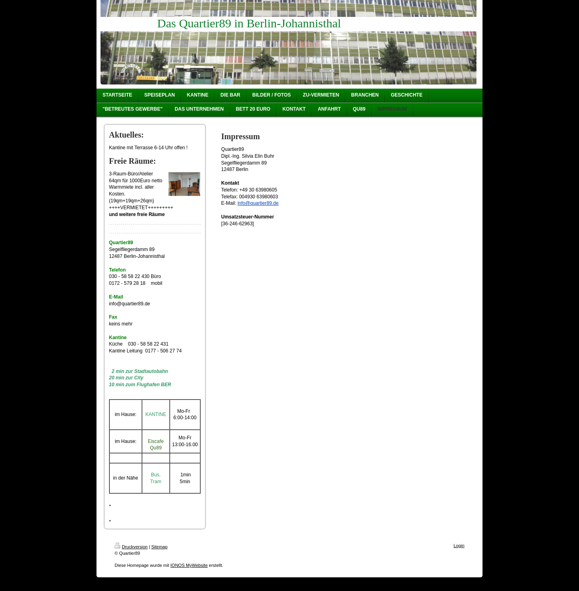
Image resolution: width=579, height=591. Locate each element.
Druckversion (131, 546)
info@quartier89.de (258, 203)
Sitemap (159, 546)
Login (459, 545)
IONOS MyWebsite (189, 565)
